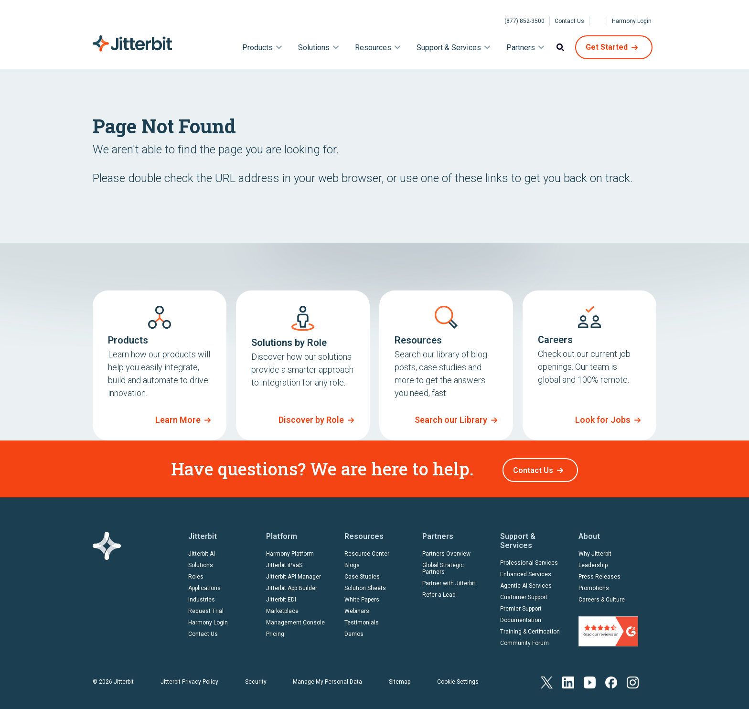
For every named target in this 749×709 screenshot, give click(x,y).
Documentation (520, 617)
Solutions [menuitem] (314, 47)
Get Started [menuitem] (607, 47)
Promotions (593, 585)
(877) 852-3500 (524, 21)
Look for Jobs (603, 420)
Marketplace (282, 608)
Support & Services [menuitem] (449, 47)
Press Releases (599, 574)
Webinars (356, 608)
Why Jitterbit (594, 551)
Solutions (200, 562)
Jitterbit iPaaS (284, 562)
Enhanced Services (525, 572)
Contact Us (569, 21)
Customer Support (523, 594)
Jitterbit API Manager (293, 574)
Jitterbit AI (201, 551)
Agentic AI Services (526, 583)
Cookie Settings (458, 679)
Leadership (593, 562)
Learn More (178, 420)
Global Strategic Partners (443, 566)
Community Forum (524, 640)
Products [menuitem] (257, 47)
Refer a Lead (439, 592)
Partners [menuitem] (520, 47)
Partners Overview (446, 551)
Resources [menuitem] (373, 47)
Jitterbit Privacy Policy (189, 679)
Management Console (295, 620)
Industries (201, 597)
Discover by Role (311, 420)
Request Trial (206, 608)
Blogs (352, 562)
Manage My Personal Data (327, 679)
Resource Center (366, 551)
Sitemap (399, 679)
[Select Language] (598, 21)
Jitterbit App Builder (291, 585)
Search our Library (451, 420)
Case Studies (362, 574)
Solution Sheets (365, 585)
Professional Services (529, 560)
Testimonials (361, 620)
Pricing (275, 631)
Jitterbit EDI (281, 597)
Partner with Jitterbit (448, 581)
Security (256, 679)
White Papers (361, 597)
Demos (354, 631)
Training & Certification (530, 629)
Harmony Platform (290, 551)
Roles (195, 574)
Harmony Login (632, 21)
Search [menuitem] (560, 47)
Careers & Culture (601, 597)
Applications (204, 585)
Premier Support (521, 606)
